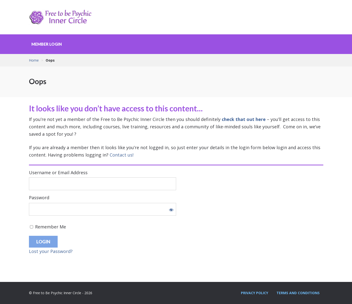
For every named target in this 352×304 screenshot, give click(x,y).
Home (34, 60)
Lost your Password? (51, 251)
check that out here (244, 119)
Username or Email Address (58, 172)
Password (39, 197)
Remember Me (48, 227)
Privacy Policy (254, 293)
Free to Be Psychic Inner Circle (62, 17)
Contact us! (121, 155)
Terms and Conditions (298, 293)
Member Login (46, 44)
